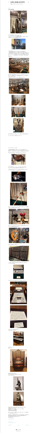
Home (18, 425)
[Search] (28, 2)
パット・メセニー (10, 170)
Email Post (11, 421)
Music (10, 422)
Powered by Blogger (18, 429)
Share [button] (9, 421)
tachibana (13, 422)
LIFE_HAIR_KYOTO (18, 2)
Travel (15, 422)
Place (11, 422)
